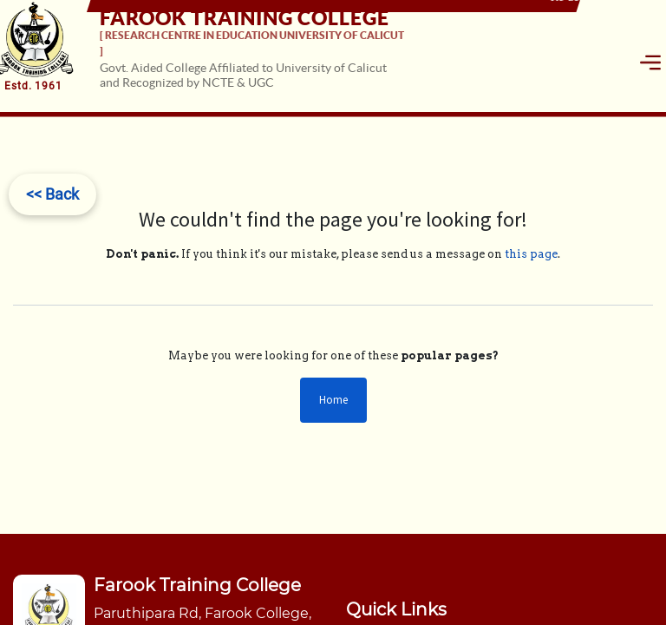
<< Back (52, 194)
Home (333, 399)
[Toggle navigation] (650, 62)
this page (531, 253)
